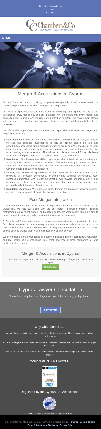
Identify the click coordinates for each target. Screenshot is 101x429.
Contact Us (50, 310)
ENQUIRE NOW (50, 267)
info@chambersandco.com (50, 6)
